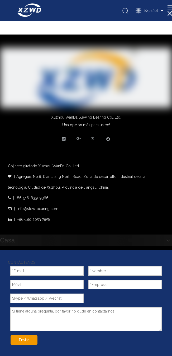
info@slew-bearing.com (37, 209)
